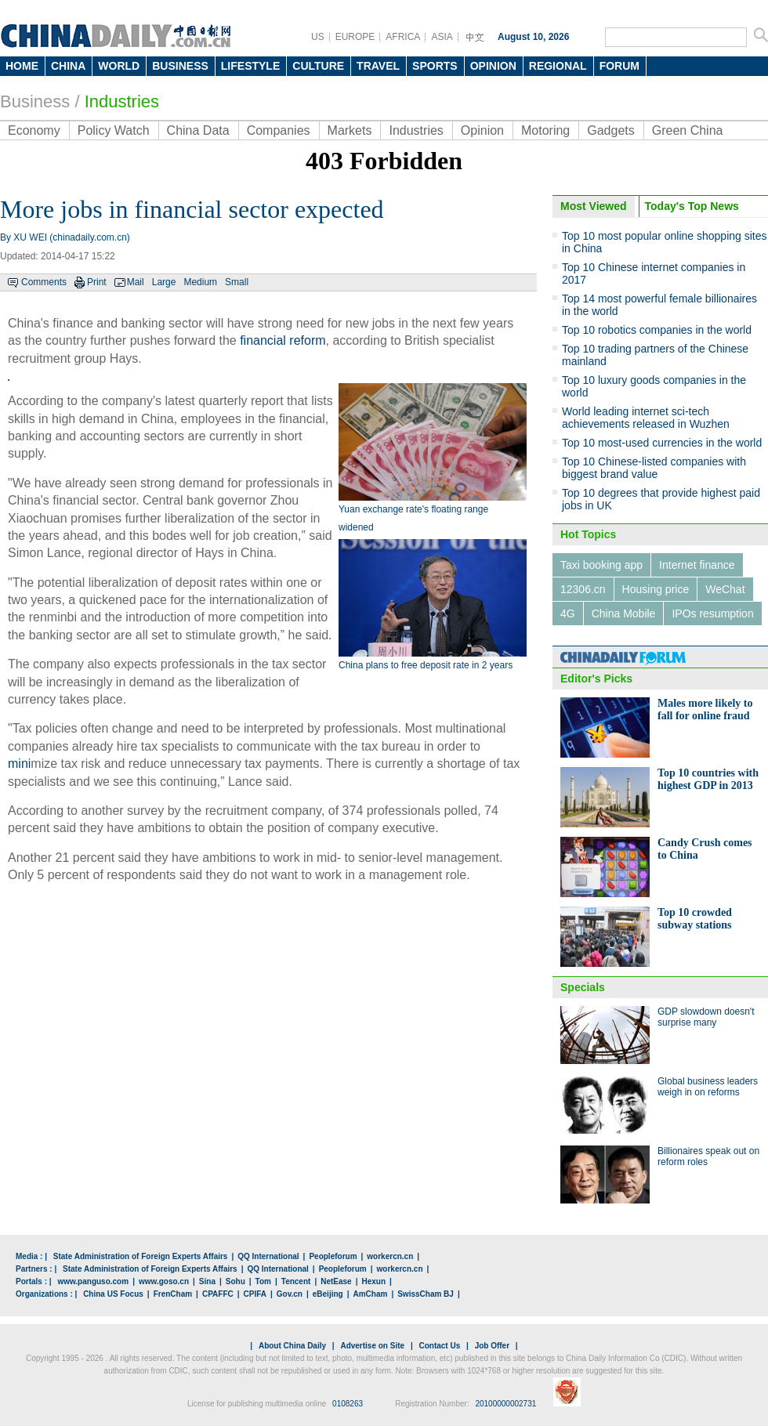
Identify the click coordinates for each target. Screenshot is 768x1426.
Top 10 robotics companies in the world (657, 330)
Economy (34, 130)
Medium (200, 282)
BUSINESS (180, 66)
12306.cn (583, 589)
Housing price (656, 589)
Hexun (373, 1281)
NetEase (336, 1281)
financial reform (282, 340)
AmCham (370, 1294)
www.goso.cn (164, 1281)
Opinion (482, 130)
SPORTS (435, 66)
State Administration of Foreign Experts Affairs (140, 1256)
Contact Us (439, 1345)
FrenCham (173, 1294)
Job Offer (492, 1345)
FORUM (619, 66)
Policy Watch (114, 130)
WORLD (118, 66)
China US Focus (113, 1294)
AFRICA (403, 36)
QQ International (268, 1256)
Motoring (545, 130)
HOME (21, 66)
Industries (416, 130)
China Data (198, 130)
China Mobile (624, 613)
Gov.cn (289, 1294)
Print (97, 282)
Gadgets (610, 130)
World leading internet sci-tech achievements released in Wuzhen (646, 417)
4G (567, 613)
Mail (135, 282)
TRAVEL (378, 66)
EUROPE (355, 36)
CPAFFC (218, 1294)
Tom (263, 1281)
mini (19, 763)
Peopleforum (333, 1256)
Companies (278, 130)
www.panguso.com (93, 1281)
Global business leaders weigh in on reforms (708, 1087)
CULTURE (318, 66)
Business (35, 101)
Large (164, 282)
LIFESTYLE (250, 66)
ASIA (441, 36)
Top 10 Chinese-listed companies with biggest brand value (654, 467)
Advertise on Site (372, 1345)
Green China (687, 130)
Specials (582, 987)
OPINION (493, 66)
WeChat (724, 589)
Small (236, 282)
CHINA (68, 66)
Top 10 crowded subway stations (695, 919)
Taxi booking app (601, 565)
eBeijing (328, 1294)
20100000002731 (505, 1403)
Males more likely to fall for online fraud (705, 709)
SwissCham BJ (425, 1294)
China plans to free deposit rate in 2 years (426, 665)
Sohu (235, 1281)
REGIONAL (558, 66)
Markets (350, 130)
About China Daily (292, 1345)
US (317, 36)
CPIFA (255, 1294)
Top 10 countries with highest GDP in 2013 (708, 779)
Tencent (296, 1281)
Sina (207, 1281)
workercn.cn (390, 1256)
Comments (44, 282)
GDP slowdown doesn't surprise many (706, 1017)
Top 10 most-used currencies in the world (662, 442)
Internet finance (697, 565)
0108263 (347, 1403)
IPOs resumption (712, 613)
